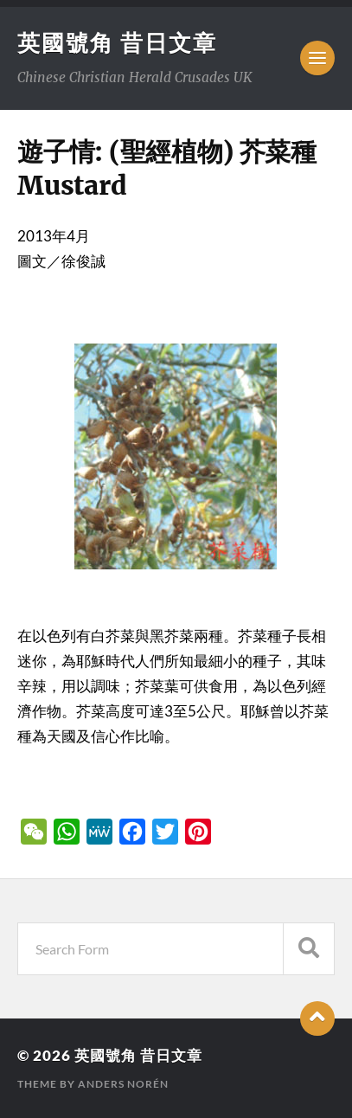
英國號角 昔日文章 (117, 42)
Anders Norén (123, 1083)
